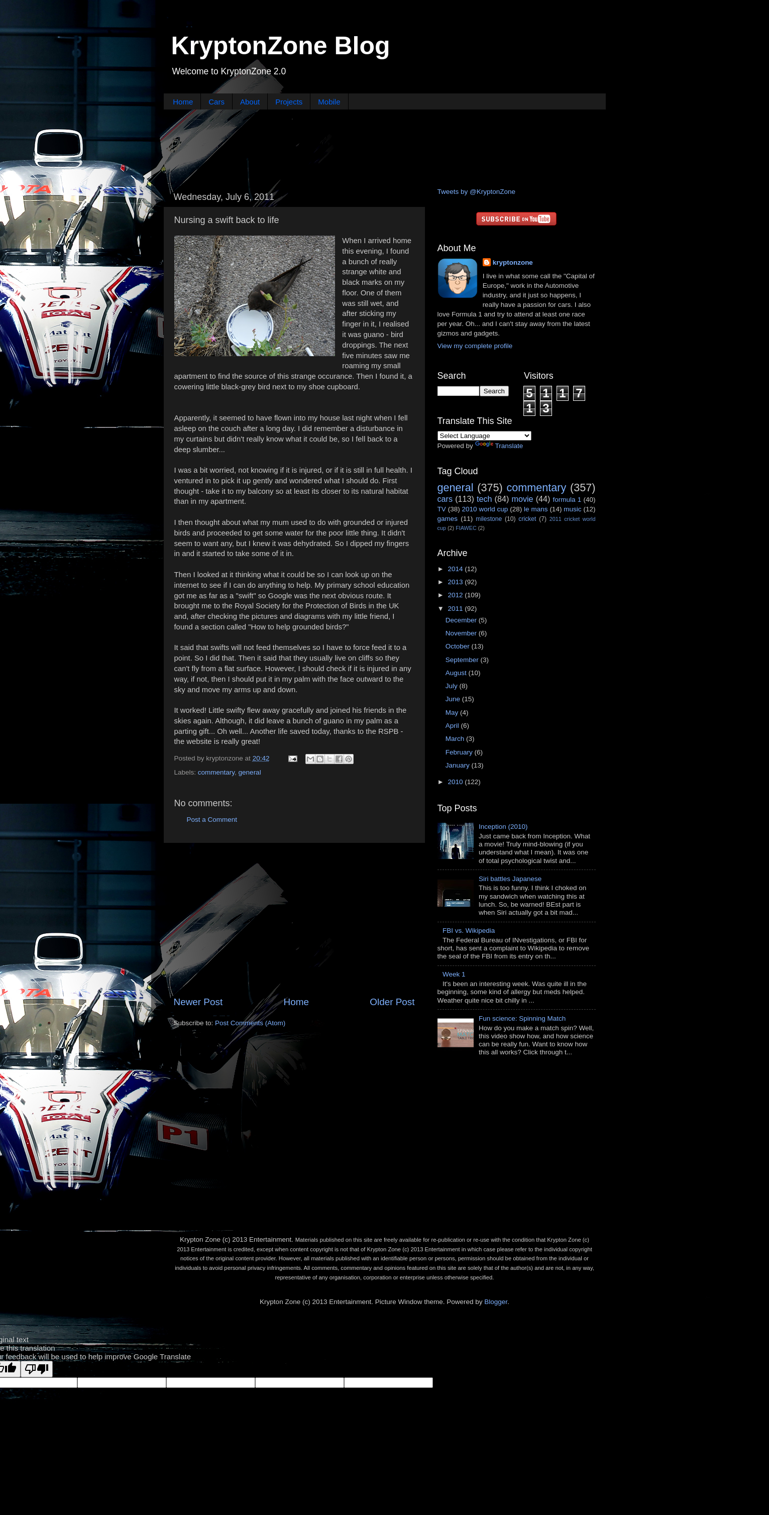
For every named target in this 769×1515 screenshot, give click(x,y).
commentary (216, 772)
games (447, 518)
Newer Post (198, 1002)
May (453, 712)
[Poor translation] (37, 1369)
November (462, 633)
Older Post (392, 1002)
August (457, 673)
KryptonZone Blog (280, 46)
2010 (456, 782)
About (250, 101)
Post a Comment (212, 819)
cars (445, 498)
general (250, 772)
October (459, 646)
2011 (456, 608)
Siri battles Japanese (510, 879)
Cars (216, 101)
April (453, 725)
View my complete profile (475, 346)
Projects (288, 101)
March (456, 738)
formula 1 (567, 499)
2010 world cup (485, 509)
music (572, 509)
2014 (456, 569)
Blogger (495, 1302)
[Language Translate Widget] (484, 436)
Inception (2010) (503, 826)
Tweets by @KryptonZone (476, 191)
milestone (489, 518)
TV (441, 509)
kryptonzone (513, 262)
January (459, 765)
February (460, 752)
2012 (456, 595)
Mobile (329, 101)
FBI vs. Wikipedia (469, 930)
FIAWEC (466, 528)
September (463, 660)
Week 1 (454, 974)
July (453, 686)
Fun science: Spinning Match (522, 1018)
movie (522, 498)
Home (183, 101)
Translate (499, 446)
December (462, 620)
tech (484, 498)
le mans (535, 509)
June (454, 699)
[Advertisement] (385, 147)
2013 (456, 582)
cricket (527, 518)
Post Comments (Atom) (250, 1023)
